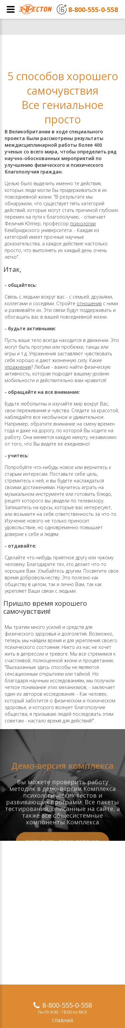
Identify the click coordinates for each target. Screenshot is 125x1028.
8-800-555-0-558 (67, 1005)
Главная (62, 1020)
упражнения (18, 367)
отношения (89, 303)
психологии (83, 223)
